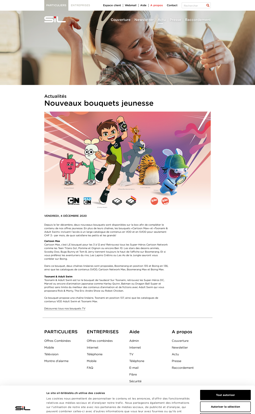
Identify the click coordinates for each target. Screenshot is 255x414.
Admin (134, 341)
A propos (156, 5)
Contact (172, 5)
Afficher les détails (199, 407)
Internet (92, 347)
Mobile (49, 347)
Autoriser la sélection (225, 379)
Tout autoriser (225, 367)
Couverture (121, 20)
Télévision (51, 354)
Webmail (130, 5)
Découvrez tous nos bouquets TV (64, 308)
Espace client (112, 5)
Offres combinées (100, 341)
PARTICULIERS (61, 331)
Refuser (225, 390)
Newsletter (144, 20)
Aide (143, 5)
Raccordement (198, 20)
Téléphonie (95, 354)
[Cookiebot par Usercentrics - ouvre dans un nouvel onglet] (22, 407)
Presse (175, 20)
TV (131, 354)
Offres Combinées (57, 341)
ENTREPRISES (103, 331)
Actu (162, 20)
